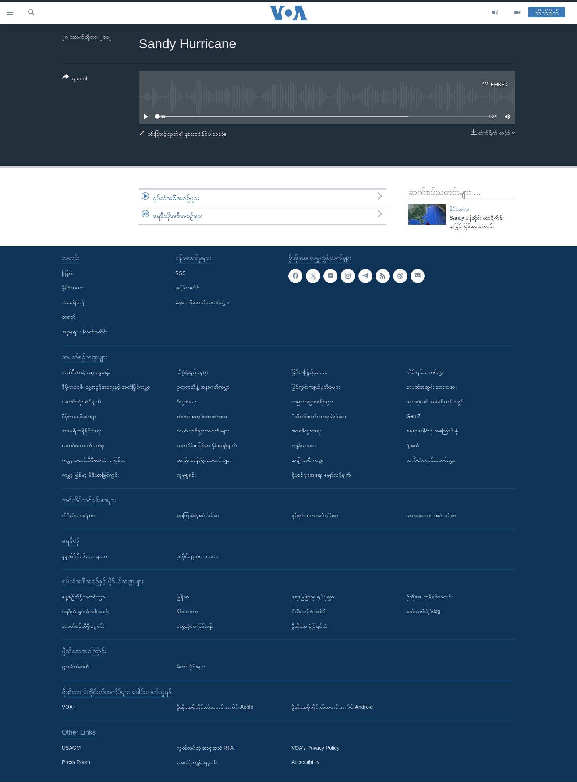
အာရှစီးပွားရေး (306, 431)
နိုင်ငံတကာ (459, 209)
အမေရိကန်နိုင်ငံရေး (81, 431)
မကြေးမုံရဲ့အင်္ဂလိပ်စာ (198, 516)
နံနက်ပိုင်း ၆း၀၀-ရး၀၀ (84, 556)
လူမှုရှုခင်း (186, 475)
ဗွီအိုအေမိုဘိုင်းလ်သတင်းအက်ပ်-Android (332, 707)
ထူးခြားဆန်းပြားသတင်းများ (204, 460)
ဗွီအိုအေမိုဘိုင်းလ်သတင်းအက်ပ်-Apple (215, 707)
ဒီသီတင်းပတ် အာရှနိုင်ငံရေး (318, 416)
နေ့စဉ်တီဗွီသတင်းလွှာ (83, 596)
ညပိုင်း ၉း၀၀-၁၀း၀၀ (198, 556)
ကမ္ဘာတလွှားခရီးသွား (312, 401)
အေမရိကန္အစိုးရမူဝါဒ (197, 762)
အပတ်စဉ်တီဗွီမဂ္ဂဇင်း (83, 626)
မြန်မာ (68, 273)
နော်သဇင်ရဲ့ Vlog (423, 611)
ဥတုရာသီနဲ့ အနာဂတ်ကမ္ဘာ (203, 387)
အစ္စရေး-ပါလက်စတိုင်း (84, 332)
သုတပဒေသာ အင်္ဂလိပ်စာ (431, 516)
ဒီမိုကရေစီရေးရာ (79, 416)
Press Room (76, 762)
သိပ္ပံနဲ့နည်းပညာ (192, 372)
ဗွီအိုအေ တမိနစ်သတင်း (429, 596)
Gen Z (413, 416)
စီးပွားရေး (186, 401)
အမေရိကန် (73, 302)
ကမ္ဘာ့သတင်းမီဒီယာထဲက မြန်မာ (94, 460)
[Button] (74, 79)
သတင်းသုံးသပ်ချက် (81, 401)
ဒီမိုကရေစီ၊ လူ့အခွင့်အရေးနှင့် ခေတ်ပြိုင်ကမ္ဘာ (106, 387)
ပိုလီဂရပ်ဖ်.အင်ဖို (308, 611)
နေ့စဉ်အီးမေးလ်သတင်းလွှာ (202, 302)
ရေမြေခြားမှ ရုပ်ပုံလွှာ (312, 596)
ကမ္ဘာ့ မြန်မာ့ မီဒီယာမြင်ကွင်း (90, 475)
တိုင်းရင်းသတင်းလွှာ (426, 372)
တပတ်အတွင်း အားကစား (202, 416)
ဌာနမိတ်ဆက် (75, 666)
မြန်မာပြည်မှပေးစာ (310, 372)
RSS (180, 273)
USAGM (71, 748)
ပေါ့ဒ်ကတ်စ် (187, 288)
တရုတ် (68, 317)
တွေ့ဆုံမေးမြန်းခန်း (195, 626)
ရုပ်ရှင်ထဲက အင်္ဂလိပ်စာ (315, 516)
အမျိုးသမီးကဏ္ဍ (307, 460)
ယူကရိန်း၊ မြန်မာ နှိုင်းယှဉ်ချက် (207, 446)
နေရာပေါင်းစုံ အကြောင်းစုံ (432, 431)
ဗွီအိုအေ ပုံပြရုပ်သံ (309, 626)
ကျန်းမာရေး (303, 446)
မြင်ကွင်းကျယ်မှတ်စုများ (315, 387)
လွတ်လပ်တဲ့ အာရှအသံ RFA (205, 748)
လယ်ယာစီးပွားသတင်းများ (203, 431)
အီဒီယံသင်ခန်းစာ (79, 516)
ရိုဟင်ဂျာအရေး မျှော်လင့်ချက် (321, 475)
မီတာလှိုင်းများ (191, 666)
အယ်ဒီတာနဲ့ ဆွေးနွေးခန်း (86, 372)
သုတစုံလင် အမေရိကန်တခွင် (434, 401)
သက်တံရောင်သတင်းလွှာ (431, 460)
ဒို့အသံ (412, 446)
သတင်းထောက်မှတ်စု (83, 446)
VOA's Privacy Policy (315, 748)
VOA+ (69, 707)
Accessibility (305, 762)
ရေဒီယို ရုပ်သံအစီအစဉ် (85, 611)
